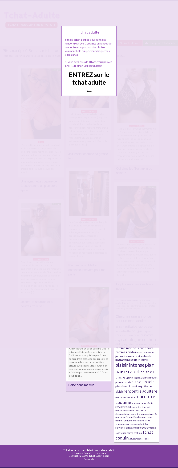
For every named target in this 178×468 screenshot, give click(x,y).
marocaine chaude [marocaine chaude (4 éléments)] (140, 356)
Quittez (89, 91)
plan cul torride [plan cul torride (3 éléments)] (123, 382)
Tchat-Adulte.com (73, 450)
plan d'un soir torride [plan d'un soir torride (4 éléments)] (127, 386)
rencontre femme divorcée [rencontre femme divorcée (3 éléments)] (143, 414)
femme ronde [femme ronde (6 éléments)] (125, 352)
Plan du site (89, 459)
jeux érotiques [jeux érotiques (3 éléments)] (122, 356)
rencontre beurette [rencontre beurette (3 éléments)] (125, 397)
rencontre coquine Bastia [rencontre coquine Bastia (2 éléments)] (142, 403)
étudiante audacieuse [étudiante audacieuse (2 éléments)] (139, 439)
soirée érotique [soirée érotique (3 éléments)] (134, 433)
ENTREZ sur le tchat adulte (89, 78)
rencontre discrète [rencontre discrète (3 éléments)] (124, 410)
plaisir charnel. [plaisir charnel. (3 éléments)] (141, 359)
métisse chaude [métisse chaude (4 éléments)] (124, 359)
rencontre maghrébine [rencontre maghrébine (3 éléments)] (137, 424)
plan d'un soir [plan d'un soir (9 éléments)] (142, 381)
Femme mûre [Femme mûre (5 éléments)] (145, 348)
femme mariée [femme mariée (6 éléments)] (125, 348)
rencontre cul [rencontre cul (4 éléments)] (123, 406)
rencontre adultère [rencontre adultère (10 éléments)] (140, 391)
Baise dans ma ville (81, 385)
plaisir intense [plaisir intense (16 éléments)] (130, 365)
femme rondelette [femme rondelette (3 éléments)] (144, 352)
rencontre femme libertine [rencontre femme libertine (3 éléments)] (128, 417)
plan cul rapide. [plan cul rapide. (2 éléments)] (133, 378)
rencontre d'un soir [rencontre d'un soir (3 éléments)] (140, 407)
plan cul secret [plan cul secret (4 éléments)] (149, 377)
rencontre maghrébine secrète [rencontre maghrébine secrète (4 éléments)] (133, 427)
